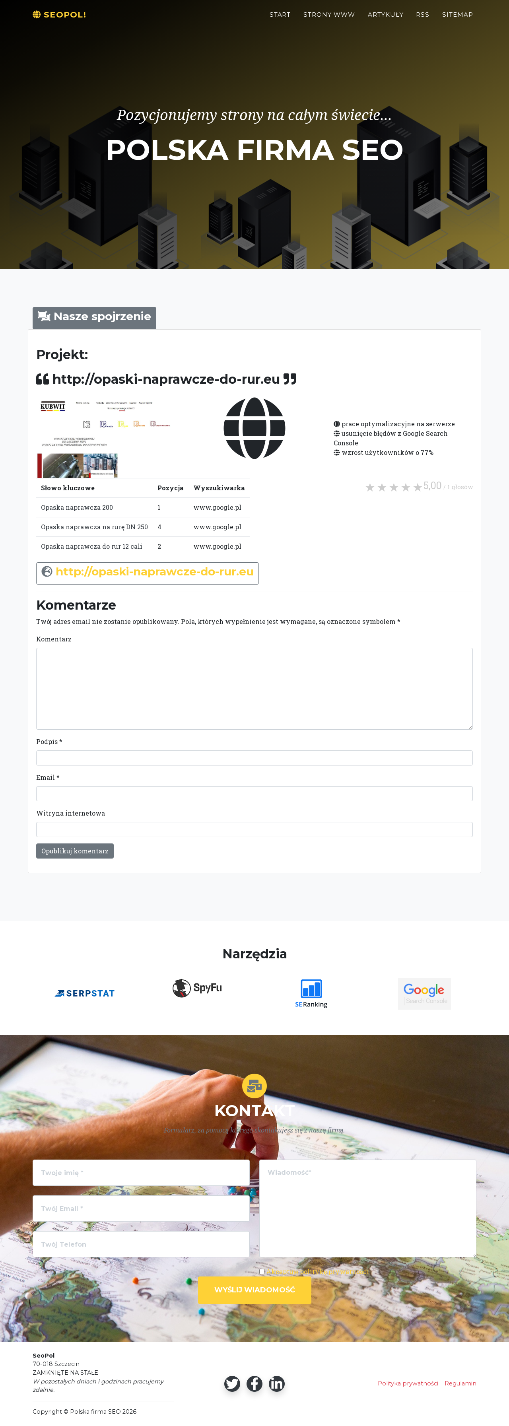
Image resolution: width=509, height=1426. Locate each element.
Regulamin (460, 1383)
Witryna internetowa (70, 813)
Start (280, 18)
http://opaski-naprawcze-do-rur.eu (155, 571)
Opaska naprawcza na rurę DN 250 (94, 527)
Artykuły (386, 18)
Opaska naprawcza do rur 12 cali (91, 546)
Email (48, 777)
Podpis (49, 741)
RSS (422, 18)
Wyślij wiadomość (254, 1290)
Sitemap (457, 18)
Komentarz (54, 639)
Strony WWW (329, 18)
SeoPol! (63, 18)
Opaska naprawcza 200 (77, 507)
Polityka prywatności (408, 1383)
